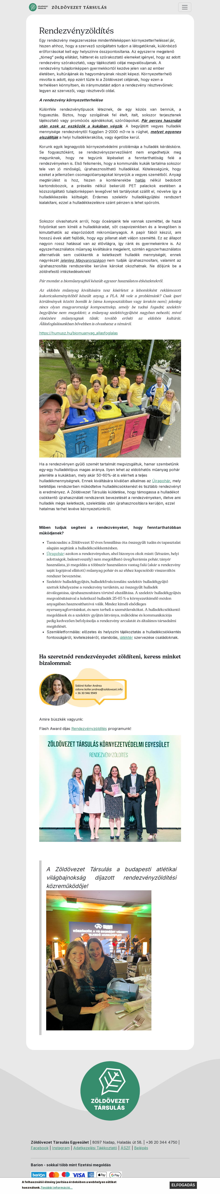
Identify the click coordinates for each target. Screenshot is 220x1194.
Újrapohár (161, 480)
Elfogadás (183, 1186)
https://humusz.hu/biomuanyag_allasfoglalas (78, 333)
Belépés (141, 1148)
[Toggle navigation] (184, 7)
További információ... (57, 1189)
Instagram (61, 1148)
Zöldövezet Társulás (79, 7)
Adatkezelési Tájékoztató (95, 1148)
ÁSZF (126, 1148)
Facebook (40, 1148)
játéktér (126, 637)
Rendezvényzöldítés (89, 728)
